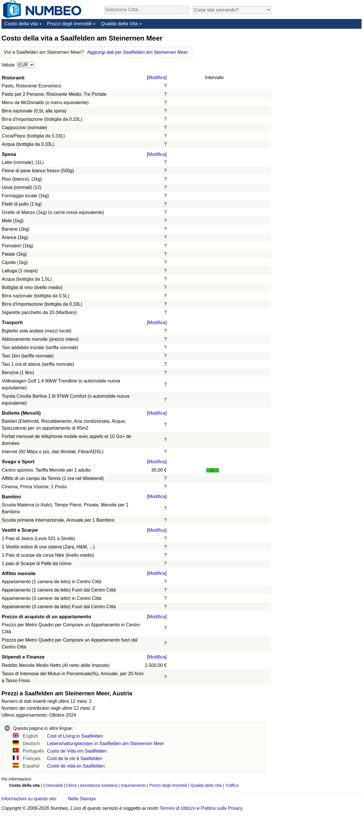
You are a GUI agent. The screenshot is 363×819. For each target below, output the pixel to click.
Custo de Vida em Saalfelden (77, 751)
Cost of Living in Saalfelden (75, 736)
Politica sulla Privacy (222, 808)
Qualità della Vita (119, 23)
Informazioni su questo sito (28, 798)
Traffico (232, 785)
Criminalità (53, 785)
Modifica (156, 77)
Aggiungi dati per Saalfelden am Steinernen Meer (137, 52)
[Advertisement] (295, 120)
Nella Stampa (82, 798)
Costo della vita (21, 23)
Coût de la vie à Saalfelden (74, 758)
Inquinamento (133, 785)
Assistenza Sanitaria (98, 785)
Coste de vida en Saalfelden (76, 765)
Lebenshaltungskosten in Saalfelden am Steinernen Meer (105, 743)
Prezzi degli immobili (69, 23)
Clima (71, 785)
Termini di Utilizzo (178, 808)
